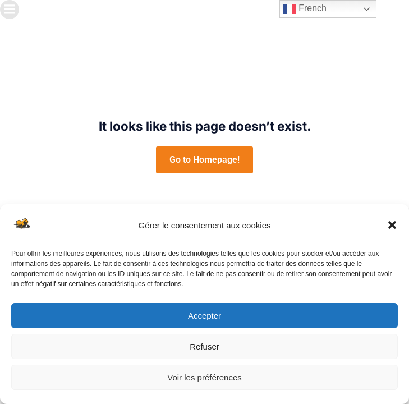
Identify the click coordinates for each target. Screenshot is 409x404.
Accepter (204, 315)
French (305, 9)
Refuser (204, 346)
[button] (392, 225)
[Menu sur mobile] (9, 9)
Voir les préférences (204, 377)
